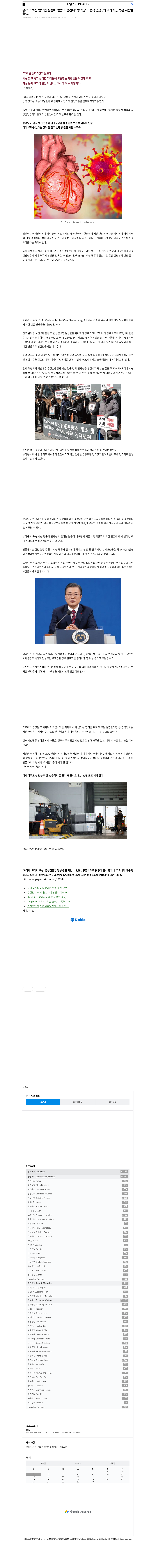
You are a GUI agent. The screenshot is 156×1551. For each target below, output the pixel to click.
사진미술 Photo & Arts (78, 1356)
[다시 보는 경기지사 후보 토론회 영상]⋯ (48, 897)
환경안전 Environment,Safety (78, 1219)
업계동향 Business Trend (78, 1206)
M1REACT (34, 1539)
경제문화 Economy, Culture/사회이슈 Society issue (41, 17)
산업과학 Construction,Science (78, 1176)
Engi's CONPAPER (78, 4)
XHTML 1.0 (78, 1539)
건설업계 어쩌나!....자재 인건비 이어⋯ (47, 892)
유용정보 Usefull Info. (78, 1266)
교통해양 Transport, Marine (78, 1215)
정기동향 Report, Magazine (78, 1283)
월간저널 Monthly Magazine (78, 1296)
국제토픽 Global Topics (78, 1347)
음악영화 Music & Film (78, 1330)
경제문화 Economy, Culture (78, 1300)
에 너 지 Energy (78, 1202)
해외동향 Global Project (78, 1185)
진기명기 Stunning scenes (78, 1390)
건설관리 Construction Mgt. (78, 1236)
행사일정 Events (78, 1274)
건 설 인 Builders (78, 1245)
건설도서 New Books (78, 1270)
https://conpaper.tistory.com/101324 (43, 879)
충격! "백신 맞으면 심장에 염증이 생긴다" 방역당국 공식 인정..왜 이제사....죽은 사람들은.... (78, 12)
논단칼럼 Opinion (78, 1249)
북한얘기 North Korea (78, 1398)
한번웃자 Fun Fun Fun (78, 1377)
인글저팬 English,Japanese (78, 1262)
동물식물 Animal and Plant (78, 1373)
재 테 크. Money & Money (78, 1317)
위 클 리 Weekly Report (78, 1292)
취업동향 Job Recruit (78, 1321)
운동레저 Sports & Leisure (78, 1343)
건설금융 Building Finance (78, 1232)
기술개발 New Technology (78, 1228)
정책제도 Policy (78, 1181)
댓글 (24, 1087)
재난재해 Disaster (78, 1223)
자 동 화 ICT (78, 1240)
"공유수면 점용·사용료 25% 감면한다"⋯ (48, 901)
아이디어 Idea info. (78, 1364)
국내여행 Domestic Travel (78, 1338)
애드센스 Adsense (78, 1402)
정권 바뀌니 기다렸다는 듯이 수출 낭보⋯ (48, 888)
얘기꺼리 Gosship (78, 1394)
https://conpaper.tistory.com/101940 (43, 848)
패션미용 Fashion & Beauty (78, 1351)
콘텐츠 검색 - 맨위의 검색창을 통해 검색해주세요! (47, 1447)
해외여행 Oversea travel (78, 1334)
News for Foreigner (78, 1279)
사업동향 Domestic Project (78, 1189)
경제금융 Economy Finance (78, 1304)
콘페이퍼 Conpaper (78, 1171)
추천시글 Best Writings (78, 1360)
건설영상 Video (78, 1253)
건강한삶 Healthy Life (78, 1326)
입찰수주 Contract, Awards (78, 1193)
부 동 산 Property (78, 1309)
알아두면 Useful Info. (78, 1381)
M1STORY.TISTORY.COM (59, 1539)
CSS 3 (89, 1539)
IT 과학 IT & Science (78, 1257)
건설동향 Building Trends (78, 1198)
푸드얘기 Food (78, 1368)
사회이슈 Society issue (78, 1313)
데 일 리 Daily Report (78, 1287)
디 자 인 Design (78, 1211)
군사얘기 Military (78, 1385)
